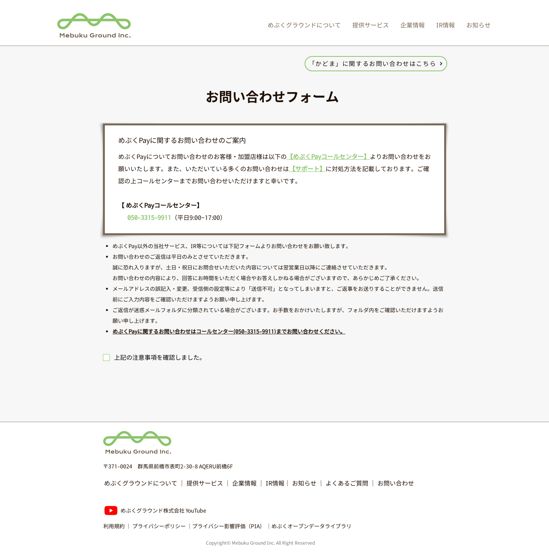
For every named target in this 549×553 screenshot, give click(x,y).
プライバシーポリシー (159, 526)
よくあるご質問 (347, 483)
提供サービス (204, 483)
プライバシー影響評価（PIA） (228, 526)
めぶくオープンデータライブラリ (311, 526)
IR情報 (275, 483)
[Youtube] (111, 510)
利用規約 (114, 526)
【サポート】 (307, 169)
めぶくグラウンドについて (140, 483)
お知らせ (305, 483)
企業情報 (244, 483)
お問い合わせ (395, 483)
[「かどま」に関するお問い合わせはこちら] (376, 63)
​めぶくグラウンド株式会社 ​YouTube (163, 510)
